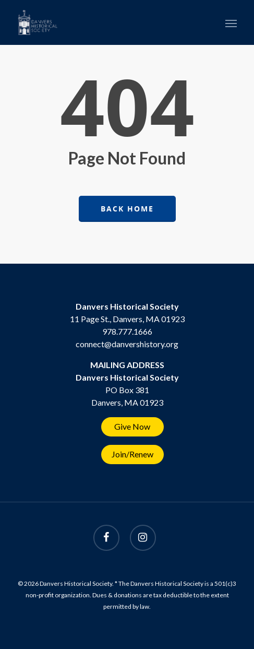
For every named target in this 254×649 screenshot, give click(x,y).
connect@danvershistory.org (127, 344)
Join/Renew (132, 454)
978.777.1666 (127, 331)
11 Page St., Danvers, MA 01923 (127, 319)
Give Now (132, 426)
